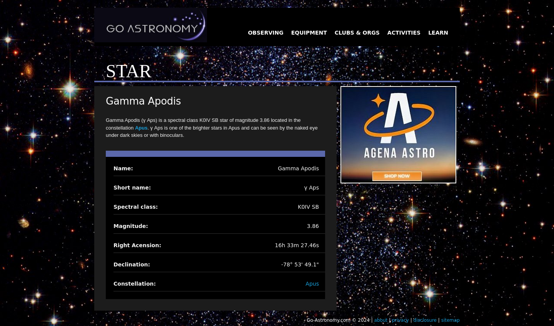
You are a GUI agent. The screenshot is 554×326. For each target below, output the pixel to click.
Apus (141, 128)
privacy (400, 320)
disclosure (425, 320)
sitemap (450, 320)
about (381, 320)
